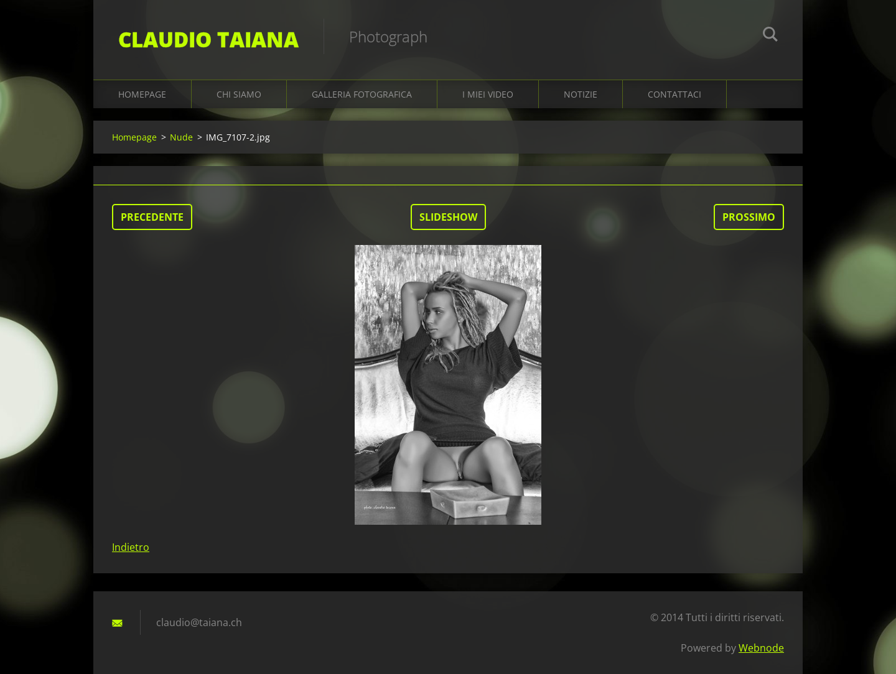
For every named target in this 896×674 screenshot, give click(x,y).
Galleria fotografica (362, 94)
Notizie (580, 94)
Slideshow (448, 217)
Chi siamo (239, 94)
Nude (181, 137)
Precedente (152, 217)
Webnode (761, 648)
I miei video (487, 94)
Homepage (142, 94)
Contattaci (674, 94)
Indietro (130, 547)
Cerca (770, 36)
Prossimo (748, 217)
